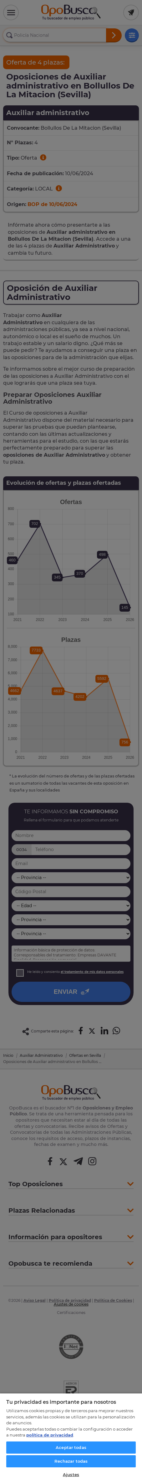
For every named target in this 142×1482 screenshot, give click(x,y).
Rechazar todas (71, 1461)
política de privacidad (49, 1434)
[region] (71, 1437)
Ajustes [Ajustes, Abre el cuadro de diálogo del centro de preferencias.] (71, 1474)
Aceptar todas (71, 1447)
